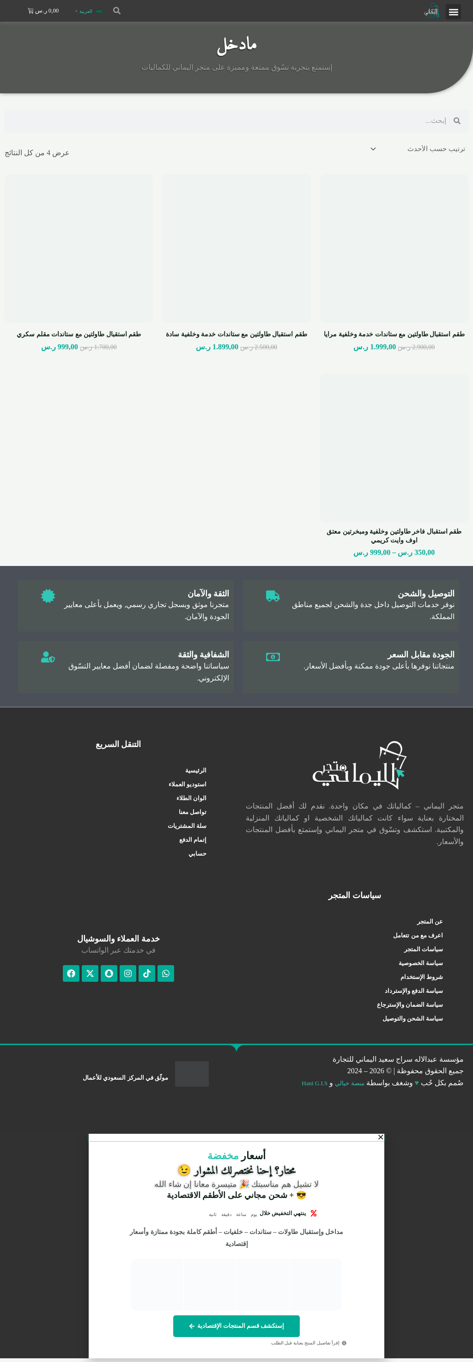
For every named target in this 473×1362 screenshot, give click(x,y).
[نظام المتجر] (415, 150)
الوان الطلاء (191, 800)
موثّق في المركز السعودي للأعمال (119, 1079)
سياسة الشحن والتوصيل (412, 1020)
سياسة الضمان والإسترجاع (410, 1006)
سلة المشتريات (187, 828)
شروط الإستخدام (421, 979)
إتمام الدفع (192, 842)
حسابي (197, 856)
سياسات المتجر (423, 951)
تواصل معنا (192, 814)
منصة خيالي (346, 1085)
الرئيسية (195, 773)
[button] (453, 12)
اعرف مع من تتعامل (418, 937)
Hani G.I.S (305, 1085)
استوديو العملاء (187, 787)
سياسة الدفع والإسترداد (414, 993)
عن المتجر (430, 923)
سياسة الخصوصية (421, 965)
